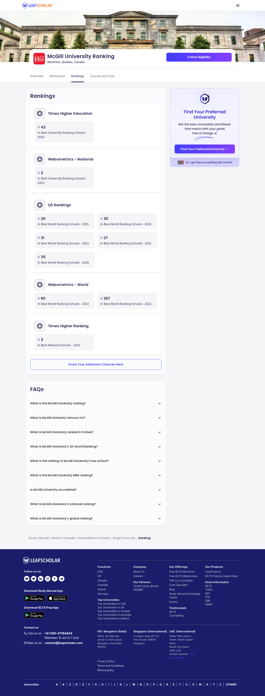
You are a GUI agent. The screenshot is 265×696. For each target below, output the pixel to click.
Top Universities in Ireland (113, 618)
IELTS (172, 611)
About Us (139, 571)
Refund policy (106, 670)
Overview (36, 76)
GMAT (209, 604)
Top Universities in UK (111, 607)
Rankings (77, 76)
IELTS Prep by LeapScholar (221, 576)
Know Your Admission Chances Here (96, 364)
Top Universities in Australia (114, 614)
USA (100, 571)
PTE (207, 597)
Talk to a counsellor (181, 580)
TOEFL (209, 589)
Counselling (176, 615)
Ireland (102, 589)
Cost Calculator (178, 584)
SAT (207, 593)
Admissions (57, 76)
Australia (103, 584)
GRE (207, 600)
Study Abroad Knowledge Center (184, 595)
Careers (138, 576)
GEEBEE (138, 589)
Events (173, 601)
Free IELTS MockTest (182, 571)
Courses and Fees (102, 76)
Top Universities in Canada (114, 611)
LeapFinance (213, 571)
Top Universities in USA (112, 603)
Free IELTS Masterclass (183, 576)
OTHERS (231, 684)
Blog (172, 589)
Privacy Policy (106, 661)
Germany (103, 593)
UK (99, 576)
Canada (102, 580)
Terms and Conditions (111, 665)
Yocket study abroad (145, 586)
